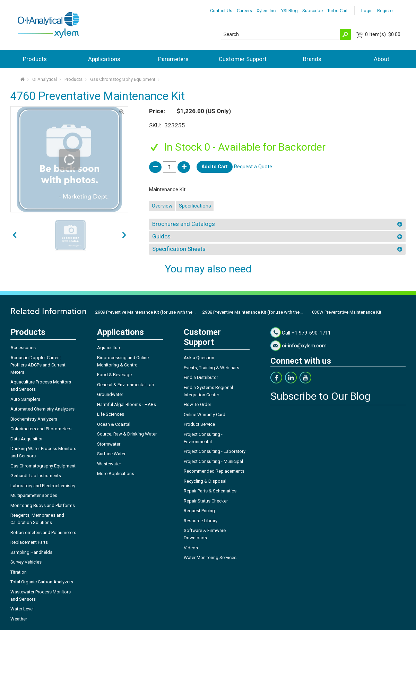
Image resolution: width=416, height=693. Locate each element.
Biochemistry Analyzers (33, 419)
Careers (244, 10)
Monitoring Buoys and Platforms (42, 505)
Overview (162, 206)
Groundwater (110, 394)
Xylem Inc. (267, 10)
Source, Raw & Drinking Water (127, 434)
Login (367, 10)
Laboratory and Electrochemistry (42, 485)
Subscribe (312, 10)
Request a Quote (253, 166)
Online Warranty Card (204, 414)
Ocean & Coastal (113, 424)
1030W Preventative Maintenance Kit (345, 312)
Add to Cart (214, 166)
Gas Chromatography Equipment (122, 79)
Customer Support (243, 59)
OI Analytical (44, 79)
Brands (312, 59)
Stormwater (108, 444)
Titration (18, 572)
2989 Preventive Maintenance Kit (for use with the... (145, 312)
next (14, 235)
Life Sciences (110, 414)
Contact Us (221, 10)
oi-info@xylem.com (304, 346)
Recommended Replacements (214, 471)
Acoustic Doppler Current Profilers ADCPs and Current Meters (38, 365)
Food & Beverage (114, 374)
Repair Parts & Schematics (210, 490)
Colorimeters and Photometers (40, 428)
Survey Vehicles (26, 562)
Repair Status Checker (206, 501)
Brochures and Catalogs (183, 223)
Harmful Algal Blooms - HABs (126, 404)
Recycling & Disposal (205, 481)
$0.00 (382, 34)
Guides (161, 236)
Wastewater (109, 463)
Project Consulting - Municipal (213, 461)
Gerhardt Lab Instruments (35, 475)
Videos (191, 547)
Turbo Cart (337, 10)
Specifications (195, 206)
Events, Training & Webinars (211, 367)
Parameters (173, 59)
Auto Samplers (25, 399)
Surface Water (111, 453)
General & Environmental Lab (125, 384)
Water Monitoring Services (210, 557)
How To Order (197, 404)
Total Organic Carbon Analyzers (41, 581)
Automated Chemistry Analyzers (42, 409)
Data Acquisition (27, 438)
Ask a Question (199, 357)
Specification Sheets (179, 248)
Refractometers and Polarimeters (43, 532)
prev (124, 235)
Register (385, 10)
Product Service (199, 424)
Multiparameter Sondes (33, 495)
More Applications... (117, 473)
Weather (18, 619)
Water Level (22, 608)
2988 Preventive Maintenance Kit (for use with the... (252, 312)
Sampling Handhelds (31, 552)
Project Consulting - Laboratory (214, 451)
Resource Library (200, 520)
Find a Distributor (201, 377)
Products (35, 59)
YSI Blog (289, 10)
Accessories (23, 347)
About (381, 59)
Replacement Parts (29, 542)
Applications (104, 59)
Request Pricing (199, 510)
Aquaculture (109, 347)
